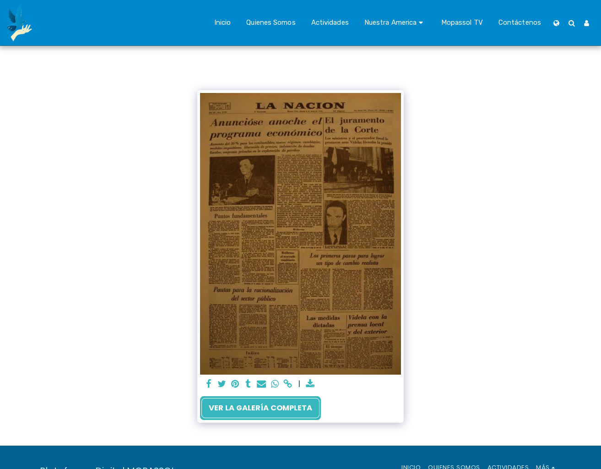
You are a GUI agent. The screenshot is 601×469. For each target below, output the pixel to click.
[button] (395, 23)
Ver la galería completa (260, 408)
